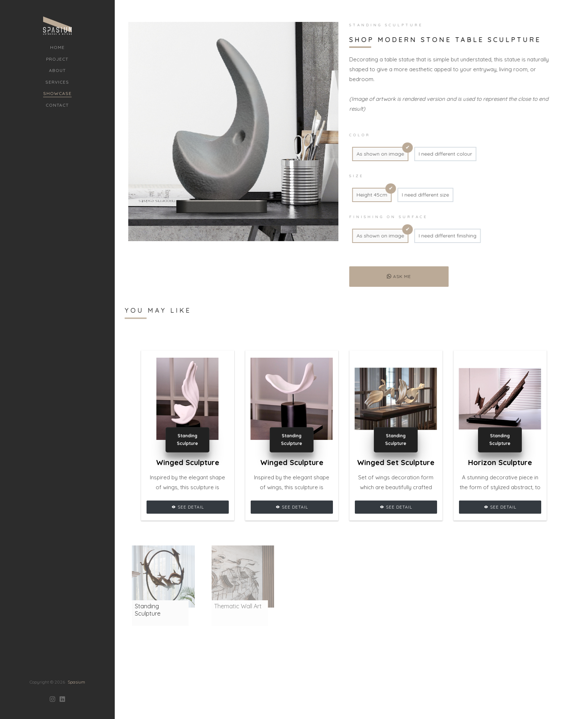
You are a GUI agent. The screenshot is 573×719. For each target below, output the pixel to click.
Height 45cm (369, 194)
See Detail (187, 507)
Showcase (57, 93)
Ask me (396, 276)
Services (57, 82)
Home (57, 47)
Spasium (76, 647)
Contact (57, 105)
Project (57, 59)
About (57, 70)
